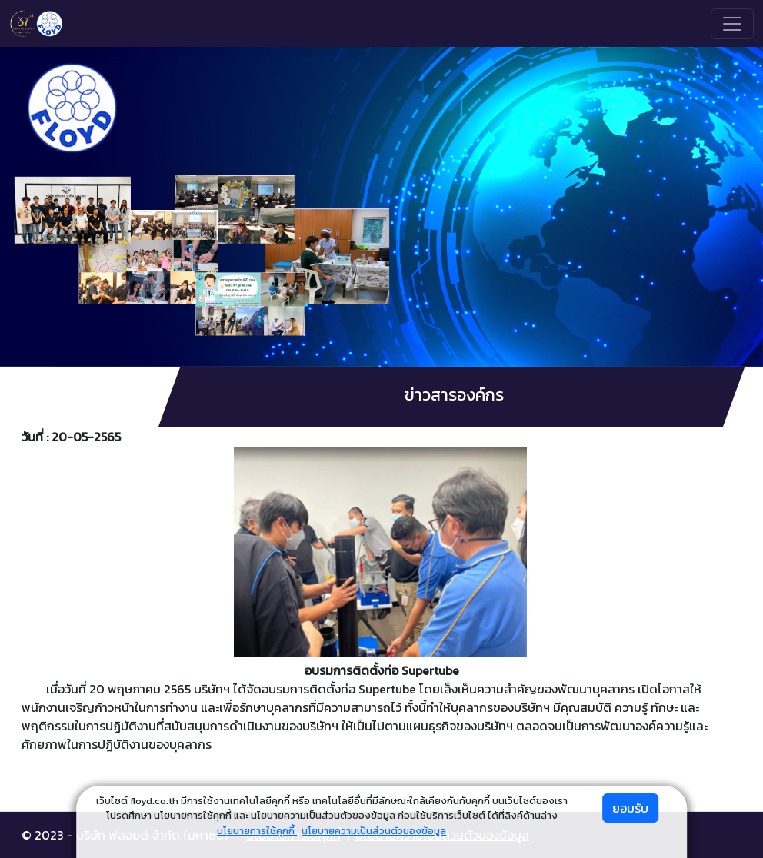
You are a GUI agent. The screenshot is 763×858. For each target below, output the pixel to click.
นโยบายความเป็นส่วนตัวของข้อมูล (374, 830)
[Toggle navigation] (732, 23)
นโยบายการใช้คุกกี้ (257, 830)
